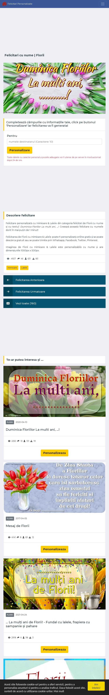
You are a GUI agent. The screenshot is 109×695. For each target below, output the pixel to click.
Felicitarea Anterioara (23, 280)
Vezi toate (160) (19, 303)
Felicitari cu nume (19, 55)
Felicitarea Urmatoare (24, 291)
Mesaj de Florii (17, 526)
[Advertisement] (54, 31)
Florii (40, 55)
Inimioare (12, 267)
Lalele (24, 267)
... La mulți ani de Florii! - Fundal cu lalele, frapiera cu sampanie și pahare (48, 624)
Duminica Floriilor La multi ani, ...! (33, 430)
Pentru (12, 136)
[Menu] (103, 4)
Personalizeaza (54, 453)
